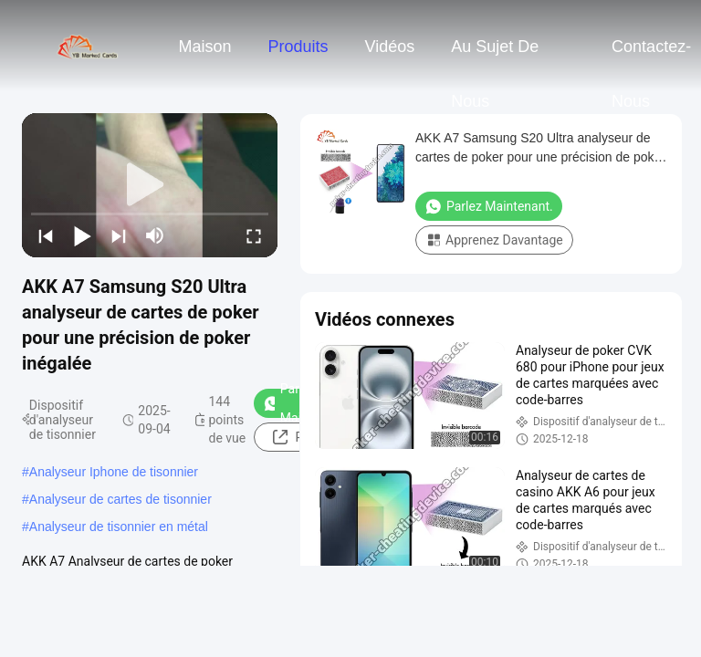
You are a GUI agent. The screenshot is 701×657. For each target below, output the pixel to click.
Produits (297, 46)
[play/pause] (82, 235)
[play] (150, 185)
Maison (204, 46)
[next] (118, 235)
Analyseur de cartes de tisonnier (120, 499)
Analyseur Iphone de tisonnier (113, 471)
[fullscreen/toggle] (253, 235)
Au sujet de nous (495, 55)
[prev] (45, 235)
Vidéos (390, 46)
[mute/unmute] (155, 235)
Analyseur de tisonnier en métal (118, 526)
